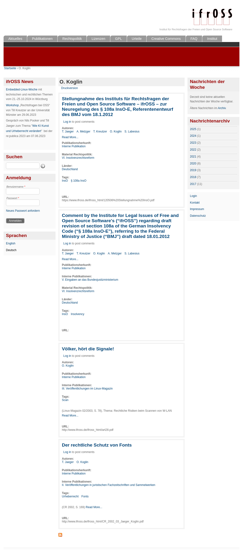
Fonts (85, 496)
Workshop (12, 105)
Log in (67, 121)
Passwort (12, 198)
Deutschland (70, 169)
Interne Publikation (74, 146)
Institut (212, 39)
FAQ (194, 39)
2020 (193, 163)
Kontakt (195, 202)
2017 (193, 184)
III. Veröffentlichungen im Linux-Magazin (87, 388)
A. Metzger (83, 131)
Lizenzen (98, 39)
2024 (193, 135)
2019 (193, 170)
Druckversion (69, 88)
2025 (193, 129)
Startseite (10, 68)
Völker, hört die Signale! (88, 348)
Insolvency (77, 314)
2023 (193, 142)
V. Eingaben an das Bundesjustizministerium (90, 279)
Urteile (137, 39)
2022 (193, 149)
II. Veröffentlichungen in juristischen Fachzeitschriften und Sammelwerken (108, 485)
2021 (193, 156)
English (10, 243)
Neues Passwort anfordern (23, 210)
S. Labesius (132, 131)
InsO (65, 180)
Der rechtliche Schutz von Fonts (97, 445)
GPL (118, 39)
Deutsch (11, 250)
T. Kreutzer (100, 131)
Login (193, 196)
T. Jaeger (68, 131)
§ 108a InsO (78, 180)
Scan (65, 400)
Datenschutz (198, 215)
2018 (193, 177)
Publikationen (42, 39)
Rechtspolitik (72, 39)
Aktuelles (15, 39)
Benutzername (15, 186)
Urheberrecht (70, 496)
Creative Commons (166, 39)
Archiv (222, 108)
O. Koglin (116, 131)
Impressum (197, 209)
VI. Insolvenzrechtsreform (78, 157)
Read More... (70, 137)
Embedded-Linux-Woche (21, 89)
